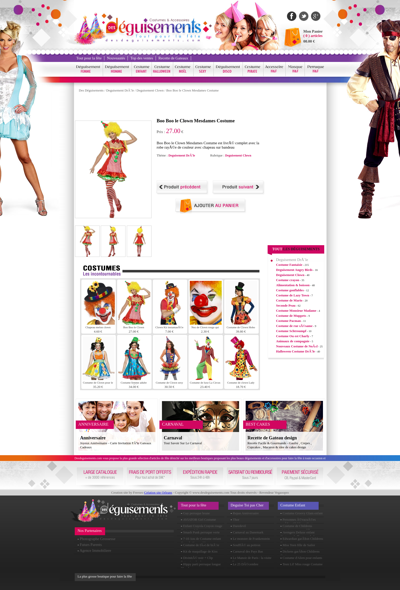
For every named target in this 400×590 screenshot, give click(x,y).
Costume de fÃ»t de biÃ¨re (201, 545)
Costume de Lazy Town (292, 295)
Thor (236, 519)
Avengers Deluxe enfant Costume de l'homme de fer (298, 534)
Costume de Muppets (291, 316)
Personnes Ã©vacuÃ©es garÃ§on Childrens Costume (299, 522)
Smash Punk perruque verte (201, 532)
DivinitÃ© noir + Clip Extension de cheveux (197, 560)
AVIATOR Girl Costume (199, 519)
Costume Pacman (288, 321)
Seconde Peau (285, 305)
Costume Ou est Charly (292, 336)
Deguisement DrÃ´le (120, 90)
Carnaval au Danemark (248, 532)
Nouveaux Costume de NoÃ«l (297, 346)
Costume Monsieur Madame (296, 310)
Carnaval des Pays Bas (248, 551)
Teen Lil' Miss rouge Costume (303, 564)
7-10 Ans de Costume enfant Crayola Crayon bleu (201, 541)
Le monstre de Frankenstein (251, 539)
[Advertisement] (168, 106)
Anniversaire (93, 437)
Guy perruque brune (196, 513)
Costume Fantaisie (289, 265)
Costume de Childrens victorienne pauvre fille (296, 528)
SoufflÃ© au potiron (246, 545)
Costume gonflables (290, 290)
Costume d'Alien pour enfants (302, 558)
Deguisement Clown (150, 90)
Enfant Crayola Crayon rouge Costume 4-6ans (201, 528)
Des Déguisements (91, 90)
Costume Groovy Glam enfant (303, 513)
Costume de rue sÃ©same (294, 326)
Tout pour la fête (89, 58)
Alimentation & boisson (292, 285)
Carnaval (173, 437)
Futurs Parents (91, 545)
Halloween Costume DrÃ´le (295, 351)
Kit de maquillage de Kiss (200, 551)
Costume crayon (287, 280)
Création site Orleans (158, 492)
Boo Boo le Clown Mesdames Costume (192, 90)
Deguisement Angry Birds (294, 270)
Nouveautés (116, 58)
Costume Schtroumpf (291, 331)
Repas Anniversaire (246, 513)
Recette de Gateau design (272, 437)
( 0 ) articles (312, 36)
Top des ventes (141, 58)
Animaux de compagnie (292, 341)
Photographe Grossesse (98, 539)
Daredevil (239, 526)
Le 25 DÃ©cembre (245, 564)
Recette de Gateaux (173, 58)
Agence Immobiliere (95, 550)
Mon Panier (313, 31)
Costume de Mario (289, 300)
